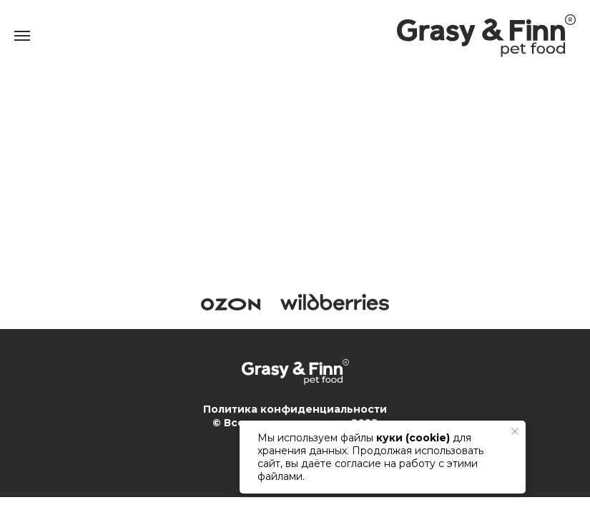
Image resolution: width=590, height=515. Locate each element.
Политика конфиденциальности (295, 409)
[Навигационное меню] (22, 36)
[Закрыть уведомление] (515, 431)
